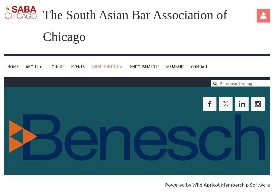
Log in (263, 16)
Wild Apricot (206, 184)
